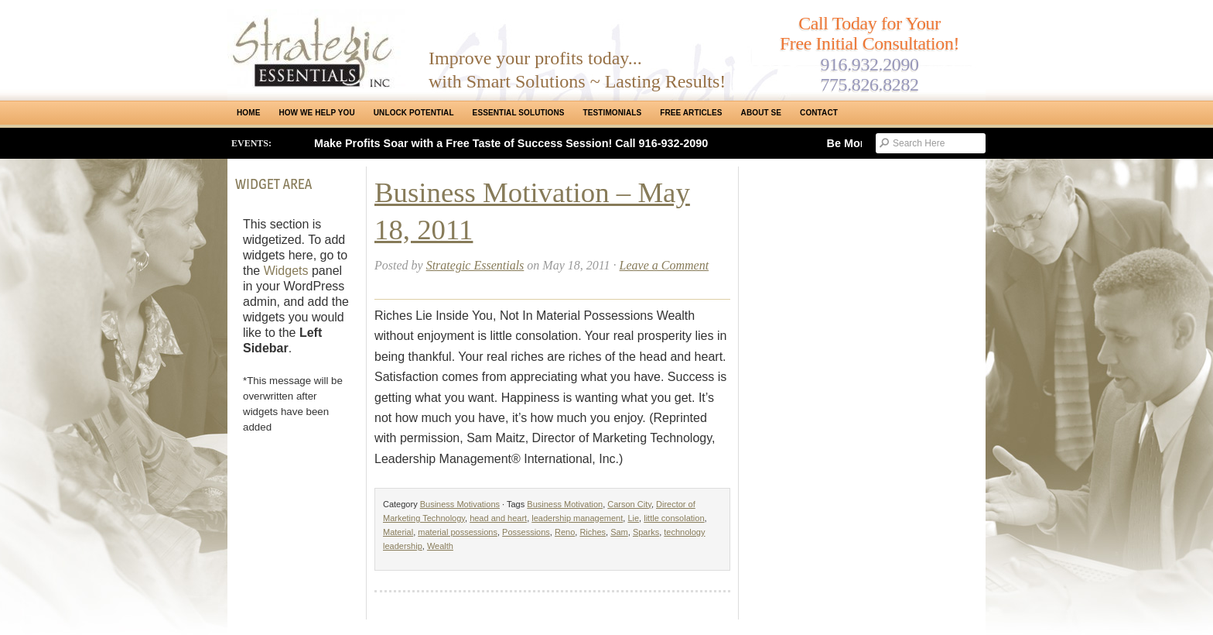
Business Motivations (460, 504)
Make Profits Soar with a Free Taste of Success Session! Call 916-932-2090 (511, 143)
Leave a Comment (664, 265)
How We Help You (316, 112)
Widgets (286, 270)
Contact (819, 112)
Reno (565, 532)
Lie (633, 518)
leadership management (577, 518)
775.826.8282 (869, 84)
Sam (619, 532)
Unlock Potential (414, 112)
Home (248, 112)
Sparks (646, 532)
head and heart (498, 518)
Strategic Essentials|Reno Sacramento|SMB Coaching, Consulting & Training (316, 48)
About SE (761, 112)
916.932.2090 (869, 64)
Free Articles (691, 112)
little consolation (674, 518)
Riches (592, 532)
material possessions (457, 532)
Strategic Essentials (475, 265)
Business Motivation (565, 504)
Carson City (629, 504)
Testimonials (612, 112)
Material (398, 532)
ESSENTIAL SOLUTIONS (519, 112)
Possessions (526, 532)
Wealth (440, 546)
